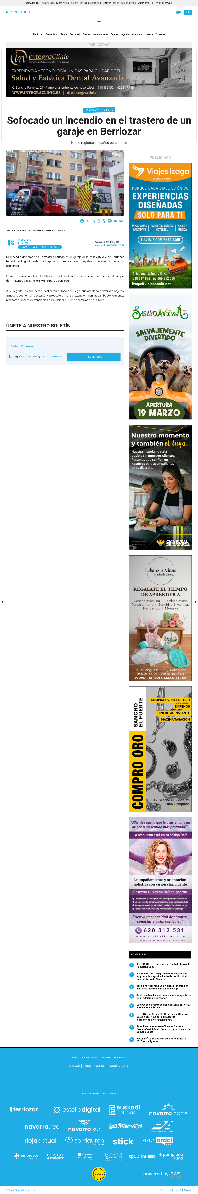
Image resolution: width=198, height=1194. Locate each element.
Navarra (149, 34)
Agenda (125, 34)
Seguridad (99, 1066)
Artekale (50, 230)
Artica (64, 34)
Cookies (87, 1066)
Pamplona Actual (99, 109)
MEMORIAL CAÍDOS (111, 3)
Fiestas (86, 34)
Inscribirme (94, 356)
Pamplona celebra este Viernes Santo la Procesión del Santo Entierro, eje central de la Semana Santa (160, 1029)
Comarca (137, 34)
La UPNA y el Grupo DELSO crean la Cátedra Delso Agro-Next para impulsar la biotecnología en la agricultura (158, 1017)
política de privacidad (52, 356)
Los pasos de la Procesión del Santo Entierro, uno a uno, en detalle (159, 1006)
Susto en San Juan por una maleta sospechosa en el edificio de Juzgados (160, 997)
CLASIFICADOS (48, 3)
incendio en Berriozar (18, 230)
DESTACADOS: (32, 3)
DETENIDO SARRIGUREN (90, 3)
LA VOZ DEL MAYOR (163, 3)
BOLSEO (74, 3)
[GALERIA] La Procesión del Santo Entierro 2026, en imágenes (157, 1040)
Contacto (105, 1057)
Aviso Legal (74, 1066)
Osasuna (160, 34)
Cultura (114, 34)
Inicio (74, 1057)
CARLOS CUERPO (128, 3)
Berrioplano (52, 34)
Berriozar (38, 34)
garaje (61, 230)
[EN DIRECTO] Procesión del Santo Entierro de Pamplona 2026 (159, 965)
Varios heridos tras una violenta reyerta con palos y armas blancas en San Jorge (158, 987)
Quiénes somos (89, 1057)
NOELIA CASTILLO (145, 3)
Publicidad (119, 1057)
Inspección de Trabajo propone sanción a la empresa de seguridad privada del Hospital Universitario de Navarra (158, 976)
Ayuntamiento (100, 34)
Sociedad (75, 34)
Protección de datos (118, 1066)
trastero (38, 230)
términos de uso (31, 356)
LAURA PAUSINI (62, 3)
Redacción (24, 240)
